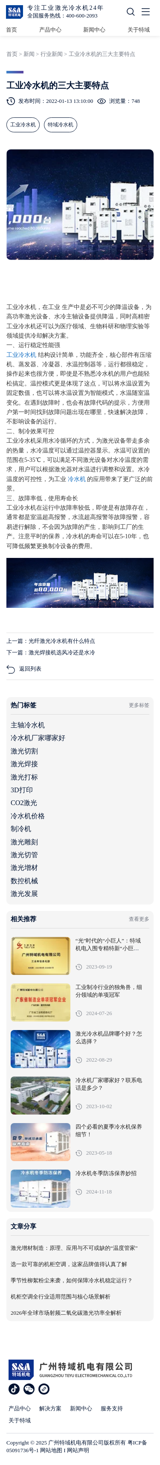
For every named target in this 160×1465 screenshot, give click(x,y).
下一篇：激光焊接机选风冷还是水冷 (50, 652)
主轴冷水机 (28, 725)
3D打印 (22, 790)
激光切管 (24, 854)
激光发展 (24, 893)
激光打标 (24, 777)
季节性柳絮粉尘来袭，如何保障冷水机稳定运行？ (72, 1281)
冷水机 (77, 479)
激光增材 (24, 867)
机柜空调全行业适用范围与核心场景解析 (61, 1297)
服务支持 (112, 1408)
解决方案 (50, 1408)
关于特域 (139, 29)
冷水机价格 (28, 816)
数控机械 (24, 880)
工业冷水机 (22, 355)
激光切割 (24, 751)
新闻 (29, 54)
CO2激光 (24, 802)
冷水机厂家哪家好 (38, 737)
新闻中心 (94, 29)
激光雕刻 (24, 842)
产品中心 (50, 29)
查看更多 (139, 919)
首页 (11, 29)
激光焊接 (24, 764)
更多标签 (139, 705)
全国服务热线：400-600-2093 (62, 15)
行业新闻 (52, 54)
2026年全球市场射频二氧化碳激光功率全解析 (66, 1313)
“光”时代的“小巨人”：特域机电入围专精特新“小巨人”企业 (108, 948)
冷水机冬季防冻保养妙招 (106, 1173)
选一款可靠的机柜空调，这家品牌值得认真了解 (69, 1264)
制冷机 (21, 828)
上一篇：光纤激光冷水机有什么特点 (50, 641)
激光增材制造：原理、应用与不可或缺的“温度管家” (74, 1248)
